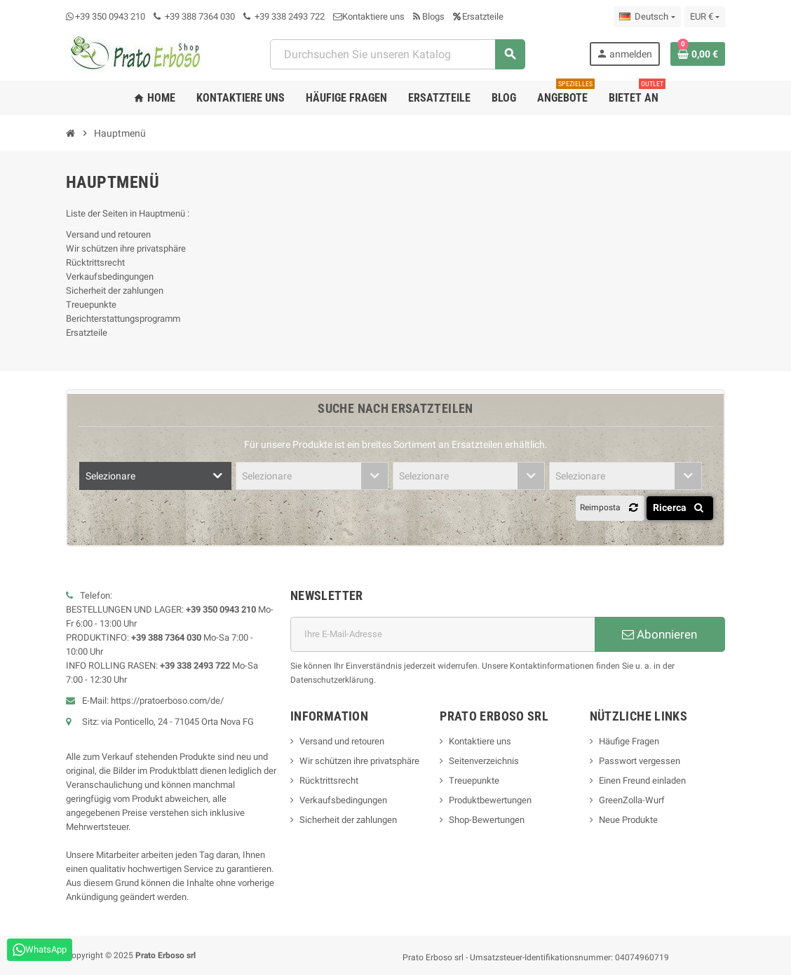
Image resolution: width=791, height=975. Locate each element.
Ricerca (680, 507)
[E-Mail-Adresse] (442, 634)
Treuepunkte (91, 304)
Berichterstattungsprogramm (123, 318)
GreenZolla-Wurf (632, 800)
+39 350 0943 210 (110, 16)
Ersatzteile (478, 16)
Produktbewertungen (490, 800)
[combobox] (397, 54)
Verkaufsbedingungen (110, 276)
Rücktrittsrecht (95, 262)
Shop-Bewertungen (487, 819)
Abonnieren (659, 634)
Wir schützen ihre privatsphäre (126, 248)
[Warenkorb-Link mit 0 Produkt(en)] (697, 54)
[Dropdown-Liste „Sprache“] (647, 16)
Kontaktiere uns (369, 16)
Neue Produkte (628, 819)
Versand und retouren (108, 234)
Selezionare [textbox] (110, 476)
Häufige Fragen (629, 741)
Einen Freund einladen (642, 780)
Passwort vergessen (639, 761)
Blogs (429, 16)
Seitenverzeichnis (484, 761)
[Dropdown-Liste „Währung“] (704, 16)
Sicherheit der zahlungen (114, 290)
